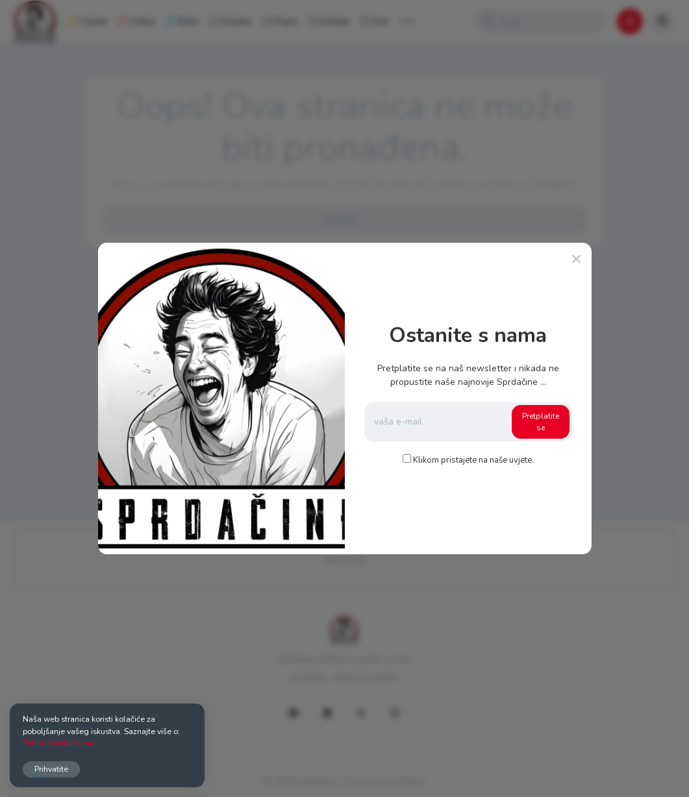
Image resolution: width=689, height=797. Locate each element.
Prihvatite (51, 768)
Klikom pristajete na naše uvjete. (473, 460)
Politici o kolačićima (58, 742)
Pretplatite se (540, 422)
